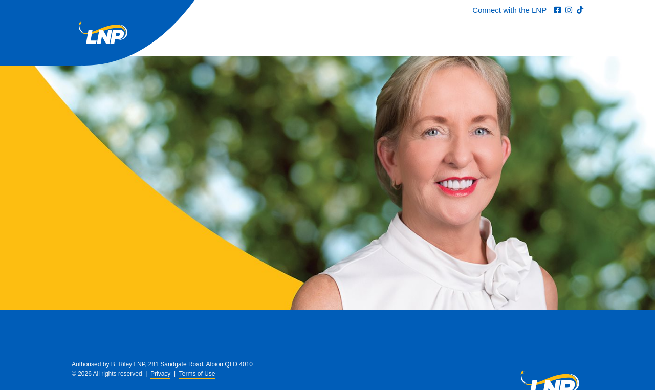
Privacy (160, 373)
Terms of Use (197, 373)
